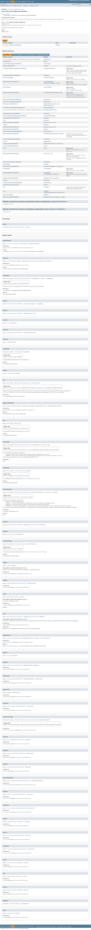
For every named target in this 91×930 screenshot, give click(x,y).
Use (16, 1)
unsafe (45, 184)
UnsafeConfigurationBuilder (11, 184)
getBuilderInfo (48, 104)
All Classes (3, 4)
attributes (47, 59)
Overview (2, 1)
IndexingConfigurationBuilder (11, 113)
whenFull (46, 194)
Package (8, 1)
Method (19, 5)
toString (46, 180)
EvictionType (6, 87)
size (45, 148)
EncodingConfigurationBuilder (11, 75)
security (46, 139)
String (55, 104)
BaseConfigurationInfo (7, 19)
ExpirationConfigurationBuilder (12, 99)
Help (32, 1)
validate (46, 187)
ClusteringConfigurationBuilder (12, 63)
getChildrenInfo (48, 107)
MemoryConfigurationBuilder (11, 81)
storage (46, 164)
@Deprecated (6, 278)
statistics (47, 162)
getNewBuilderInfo (8, 204)
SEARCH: (74, 4)
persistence (47, 131)
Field (11, 5)
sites (45, 145)
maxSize (46, 124)
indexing (46, 113)
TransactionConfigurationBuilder (12, 182)
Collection (6, 107)
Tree (19, 1)
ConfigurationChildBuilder (56, 19)
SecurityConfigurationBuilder (11, 139)
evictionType (47, 87)
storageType (47, 168)
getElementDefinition (50, 109)
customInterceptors (49, 68)
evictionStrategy (48, 77)
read (45, 133)
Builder (17, 19)
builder (58, 45)
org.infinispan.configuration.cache (15, 9)
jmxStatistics (7, 211)
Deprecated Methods (43, 54)
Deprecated (24, 1)
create (45, 65)
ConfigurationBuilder (15, 45)
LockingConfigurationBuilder (11, 118)
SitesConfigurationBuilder (10, 145)
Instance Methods (17, 54)
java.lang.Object (5, 14)
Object (8, 23)
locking (46, 118)
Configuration (7, 61)
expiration (47, 99)
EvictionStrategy (8, 77)
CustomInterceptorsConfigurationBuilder (14, 68)
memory (45, 129)
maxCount (46, 120)
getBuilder (47, 101)
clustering (47, 63)
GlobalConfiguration (50, 192)
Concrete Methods (29, 54)
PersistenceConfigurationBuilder (12, 131)
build (45, 61)
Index (29, 1)
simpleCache (47, 141)
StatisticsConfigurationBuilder (12, 162)
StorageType (6, 164)
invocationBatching (49, 115)
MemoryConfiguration (26, 19)
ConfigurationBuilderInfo (40, 19)
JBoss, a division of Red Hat (14, 928)
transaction (47, 182)
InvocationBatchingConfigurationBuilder (14, 115)
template (46, 178)
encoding (46, 75)
